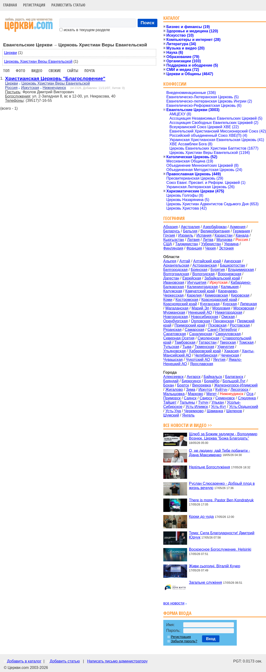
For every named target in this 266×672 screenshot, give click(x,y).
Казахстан (223, 235)
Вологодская (203, 274)
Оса (250, 394)
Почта (89, 70)
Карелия (194, 295)
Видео (36, 70)
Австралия (190, 227)
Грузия (169, 235)
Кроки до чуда (201, 517)
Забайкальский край (222, 278)
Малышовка (174, 394)
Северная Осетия (178, 338)
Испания (204, 235)
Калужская (172, 291)
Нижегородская (228, 312)
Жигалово (174, 390)
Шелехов (234, 411)
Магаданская (177, 308)
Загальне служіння (205, 582)
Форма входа (177, 613)
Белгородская (175, 270)
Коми (167, 300)
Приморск (172, 398)
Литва (208, 240)
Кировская (240, 295)
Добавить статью (65, 661)
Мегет (211, 394)
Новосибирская (204, 317)
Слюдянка (247, 398)
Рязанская (172, 330)
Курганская (210, 304)
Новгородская (175, 317)
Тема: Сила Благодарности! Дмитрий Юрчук (221, 535)
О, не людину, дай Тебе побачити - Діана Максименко (219, 452)
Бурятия (217, 270)
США (167, 244)
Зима (190, 390)
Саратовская (174, 334)
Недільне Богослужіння (209, 467)
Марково (195, 394)
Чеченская (230, 355)
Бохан (168, 385)
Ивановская (173, 282)
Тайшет (169, 402)
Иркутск (205, 390)
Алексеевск (173, 377)
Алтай (184, 261)
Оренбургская (175, 321)
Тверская (228, 342)
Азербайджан (215, 227)
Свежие (54, 70)
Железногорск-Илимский (236, 385)
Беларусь (171, 231)
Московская (243, 308)
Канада (242, 235)
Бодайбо (211, 381)
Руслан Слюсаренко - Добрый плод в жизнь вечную (222, 485)
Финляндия (173, 248)
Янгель (188, 415)
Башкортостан (232, 265)
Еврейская (191, 278)
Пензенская (223, 321)
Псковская (217, 325)
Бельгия (190, 231)
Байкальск (213, 377)
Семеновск (225, 398)
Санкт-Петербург (222, 330)
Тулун (203, 402)
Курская (230, 304)
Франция (194, 248)
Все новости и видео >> (187, 425)
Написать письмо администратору (117, 661)
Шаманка (215, 411)
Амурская (232, 261)
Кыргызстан (173, 240)
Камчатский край (200, 291)
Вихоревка (201, 385)
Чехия (210, 248)
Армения (238, 227)
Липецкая (248, 304)
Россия (11, 88)
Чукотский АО (198, 360)
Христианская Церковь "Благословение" (55, 78)
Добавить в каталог (24, 661)
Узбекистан (211, 244)
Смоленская (208, 338)
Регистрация (34, 5)
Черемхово (193, 411)
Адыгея (169, 261)
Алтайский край (207, 261)
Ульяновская (174, 351)
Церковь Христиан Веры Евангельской (38, 61)
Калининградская (202, 287)
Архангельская (176, 265)
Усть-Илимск (197, 407)
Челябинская (205, 355)
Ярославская (201, 364)
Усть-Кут (218, 407)
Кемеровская (216, 295)
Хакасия (231, 351)
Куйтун (221, 390)
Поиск (148, 22)
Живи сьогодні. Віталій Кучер (214, 566)
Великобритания (215, 231)
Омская (228, 317)
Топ (6, 70)
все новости (173, 603)
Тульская (171, 347)
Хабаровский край (205, 351)
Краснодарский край (219, 300)
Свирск (206, 398)
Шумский (171, 415)
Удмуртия (225, 347)
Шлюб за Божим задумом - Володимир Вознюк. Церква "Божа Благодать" (223, 436)
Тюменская (204, 347)
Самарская (194, 330)
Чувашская (173, 360)
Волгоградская (176, 274)
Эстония (226, 248)
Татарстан (207, 342)
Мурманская (174, 312)
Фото (20, 70)
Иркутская (30, 88)
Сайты (72, 70)
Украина (231, 244)
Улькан (218, 402)
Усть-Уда (173, 411)
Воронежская (229, 274)
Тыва (186, 347)
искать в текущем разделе (84, 30)
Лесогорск (239, 390)
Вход (211, 639)
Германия (241, 231)
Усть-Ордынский (243, 407)
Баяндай (171, 381)
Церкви (10, 53)
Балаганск (234, 377)
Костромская (186, 300)
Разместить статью (68, 5)
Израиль (185, 235)
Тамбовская (184, 342)
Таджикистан (186, 244)
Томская (246, 342)
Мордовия (221, 308)
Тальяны (187, 402)
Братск (183, 385)
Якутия (219, 360)
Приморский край (189, 325)
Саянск (190, 398)
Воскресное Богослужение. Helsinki (220, 549)
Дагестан (171, 278)
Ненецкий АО (200, 312)
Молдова (224, 240)
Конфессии (174, 84)
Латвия (193, 240)
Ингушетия (196, 282)
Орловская (200, 321)
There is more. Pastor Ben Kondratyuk (221, 500)
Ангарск (193, 377)
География (174, 218)
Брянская (199, 270)
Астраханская (205, 265)
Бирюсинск (191, 381)
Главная (10, 5)
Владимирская (241, 270)
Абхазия (170, 227)
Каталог (171, 18)
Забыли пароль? (184, 641)
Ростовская (240, 325)
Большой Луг (233, 381)
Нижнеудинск (54, 88)
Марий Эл (200, 308)
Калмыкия (230, 287)
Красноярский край (180, 304)
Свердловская (228, 334)
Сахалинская (200, 334)
